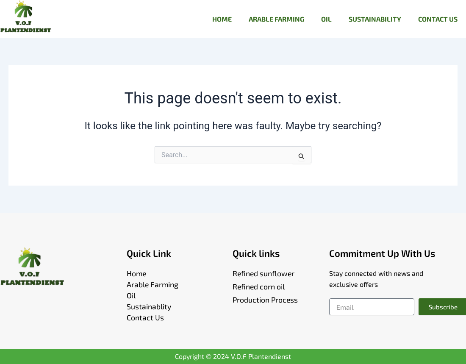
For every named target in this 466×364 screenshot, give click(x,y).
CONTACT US (438, 19)
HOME (222, 19)
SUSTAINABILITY (375, 19)
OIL (326, 19)
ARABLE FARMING (276, 19)
